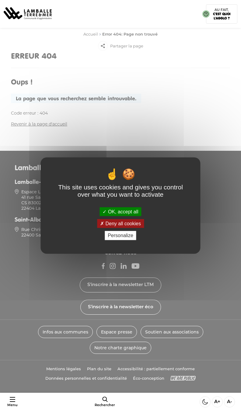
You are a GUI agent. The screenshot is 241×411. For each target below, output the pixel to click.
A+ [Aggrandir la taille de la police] (217, 402)
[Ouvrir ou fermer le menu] (12, 402)
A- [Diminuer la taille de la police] (229, 402)
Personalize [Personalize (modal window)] (120, 235)
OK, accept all (120, 211)
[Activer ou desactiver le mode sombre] (205, 401)
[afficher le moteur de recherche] (105, 402)
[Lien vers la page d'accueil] (28, 21)
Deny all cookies (120, 223)
